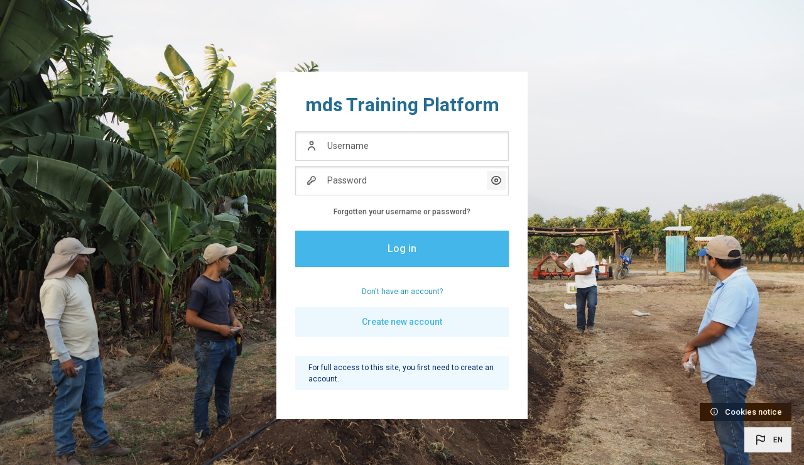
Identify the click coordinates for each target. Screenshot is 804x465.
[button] (767, 439)
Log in (402, 248)
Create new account (402, 322)
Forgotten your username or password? (402, 211)
